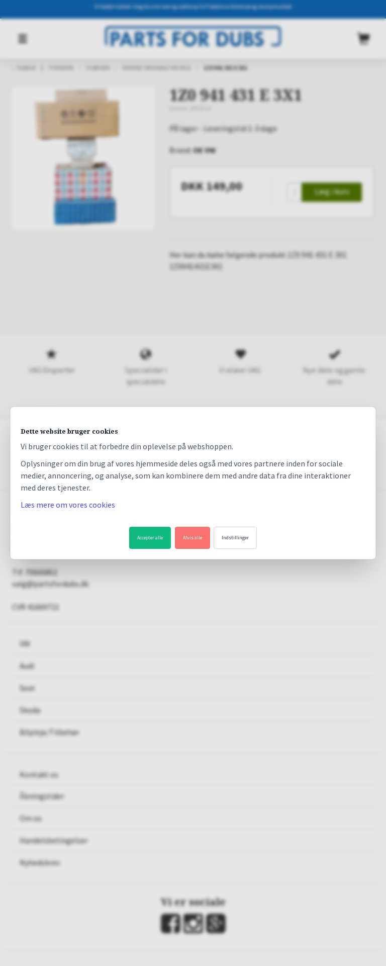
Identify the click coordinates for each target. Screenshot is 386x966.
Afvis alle (192, 537)
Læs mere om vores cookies (68, 505)
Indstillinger (235, 537)
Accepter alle (150, 537)
